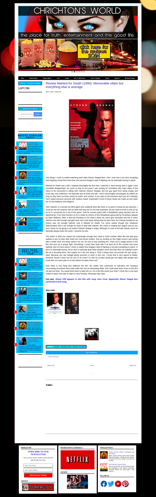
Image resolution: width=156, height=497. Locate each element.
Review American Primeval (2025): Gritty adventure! (35, 308)
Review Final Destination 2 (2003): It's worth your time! (34, 291)
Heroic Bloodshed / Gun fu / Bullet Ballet (35, 220)
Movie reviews (79, 347)
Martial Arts (66, 347)
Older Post (133, 365)
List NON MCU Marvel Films (33, 143)
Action (56, 347)
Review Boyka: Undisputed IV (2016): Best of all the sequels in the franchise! (35, 204)
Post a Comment (53, 356)
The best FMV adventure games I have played (35, 158)
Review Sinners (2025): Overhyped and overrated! (34, 173)
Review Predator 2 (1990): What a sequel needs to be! (35, 340)
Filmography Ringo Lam (33, 188)
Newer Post (50, 365)
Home (92, 365)
